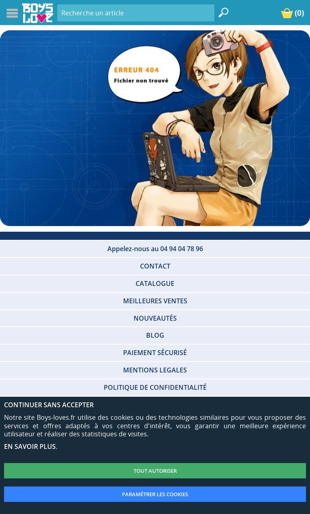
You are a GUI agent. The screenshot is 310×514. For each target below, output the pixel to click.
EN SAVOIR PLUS (30, 446)
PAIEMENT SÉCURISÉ (155, 352)
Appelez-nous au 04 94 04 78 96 (155, 248)
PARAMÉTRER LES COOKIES (155, 494)
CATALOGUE (155, 283)
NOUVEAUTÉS (155, 318)
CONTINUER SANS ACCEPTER (49, 404)
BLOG (155, 335)
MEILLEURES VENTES (155, 300)
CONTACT (155, 266)
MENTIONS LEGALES (155, 370)
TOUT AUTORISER (155, 470)
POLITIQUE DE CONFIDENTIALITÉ (155, 387)
